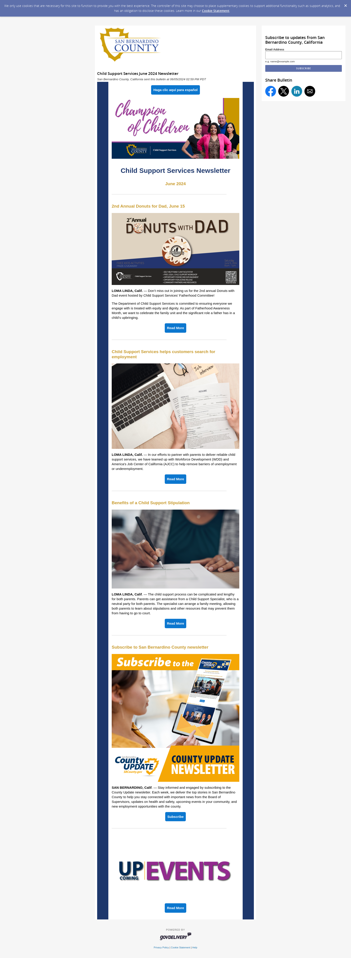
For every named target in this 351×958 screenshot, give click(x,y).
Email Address (274, 49)
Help (194, 947)
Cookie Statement (215, 11)
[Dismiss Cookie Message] (345, 4)
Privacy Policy (161, 947)
